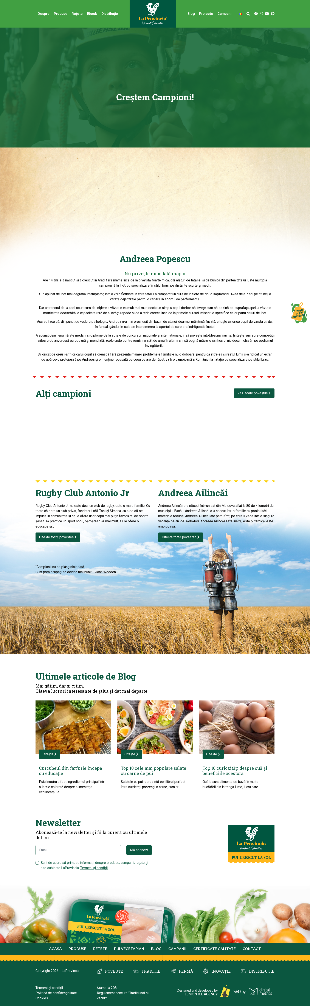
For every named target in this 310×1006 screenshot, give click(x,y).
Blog (191, 14)
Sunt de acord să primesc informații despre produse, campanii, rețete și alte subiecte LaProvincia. (94, 865)
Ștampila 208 (107, 988)
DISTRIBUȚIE (261, 971)
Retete (100, 949)
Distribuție (109, 14)
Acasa (55, 949)
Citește (49, 754)
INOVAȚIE (221, 971)
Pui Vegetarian (129, 949)
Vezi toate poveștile (254, 393)
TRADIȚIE (150, 971)
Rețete (77, 14)
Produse (60, 14)
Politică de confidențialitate (56, 993)
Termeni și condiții (49, 988)
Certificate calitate (214, 949)
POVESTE (114, 971)
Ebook (92, 14)
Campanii (224, 14)
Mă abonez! (139, 850)
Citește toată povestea (58, 537)
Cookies (42, 998)
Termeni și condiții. (94, 868)
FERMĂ (186, 971)
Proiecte (206, 14)
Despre (44, 14)
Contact (252, 949)
